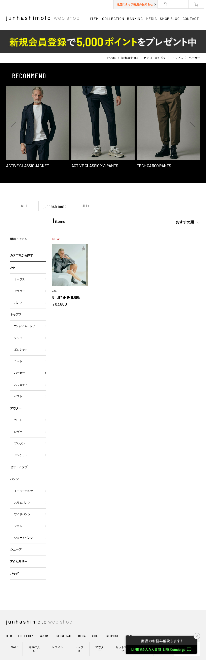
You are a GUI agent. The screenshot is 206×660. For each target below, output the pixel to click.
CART (192, 614)
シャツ (18, 315)
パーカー (19, 350)
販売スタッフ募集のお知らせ (136, 4)
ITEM (94, 18)
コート (18, 397)
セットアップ (18, 444)
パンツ (18, 280)
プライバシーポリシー (70, 640)
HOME (111, 35)
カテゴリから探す (155, 35)
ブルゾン (19, 420)
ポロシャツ (21, 327)
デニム (18, 503)
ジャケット (21, 432)
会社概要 (45, 640)
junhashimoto (129, 35)
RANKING (135, 18)
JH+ (86, 183)
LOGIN (175, 614)
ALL (24, 183)
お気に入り (34, 626)
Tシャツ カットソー (26, 303)
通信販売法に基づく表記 (105, 640)
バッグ (14, 551)
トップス (177, 35)
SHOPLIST (112, 613)
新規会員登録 (187, 626)
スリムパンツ (22, 480)
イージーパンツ (23, 468)
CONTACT (192, 18)
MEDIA (152, 18)
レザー (18, 409)
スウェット (21, 362)
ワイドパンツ (22, 491)
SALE (15, 624)
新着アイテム (18, 216)
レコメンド (57, 626)
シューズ (15, 527)
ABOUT (96, 613)
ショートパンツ (23, 515)
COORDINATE (64, 613)
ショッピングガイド (21, 640)
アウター (19, 268)
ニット (18, 338)
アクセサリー (18, 539)
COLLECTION (113, 18)
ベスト (18, 373)
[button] (14, 104)
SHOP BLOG (170, 18)
